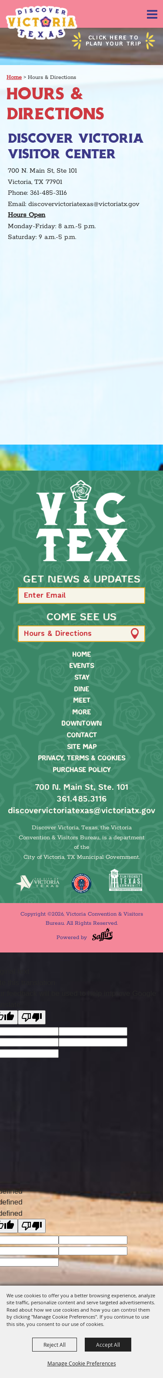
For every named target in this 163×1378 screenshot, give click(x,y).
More (81, 713)
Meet (81, 701)
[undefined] (32, 1226)
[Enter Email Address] (81, 595)
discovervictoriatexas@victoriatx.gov (81, 811)
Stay (81, 678)
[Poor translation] (32, 1017)
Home (14, 77)
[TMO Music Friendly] (81, 883)
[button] (135, 596)
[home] (81, 520)
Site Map (81, 747)
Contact (82, 736)
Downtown (81, 724)
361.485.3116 (82, 799)
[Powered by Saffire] (102, 934)
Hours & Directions (58, 634)
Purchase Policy (81, 770)
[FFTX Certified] (125, 880)
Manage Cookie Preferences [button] (81, 1363)
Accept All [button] (108, 1344)
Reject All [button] (54, 1344)
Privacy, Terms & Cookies (81, 759)
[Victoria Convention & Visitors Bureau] (41, 22)
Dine (81, 690)
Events (81, 666)
